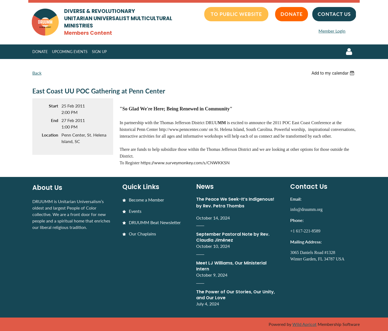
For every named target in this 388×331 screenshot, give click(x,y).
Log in (349, 51)
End (54, 120)
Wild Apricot (304, 324)
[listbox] (333, 73)
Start (53, 105)
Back (36, 72)
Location (50, 134)
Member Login (331, 30)
